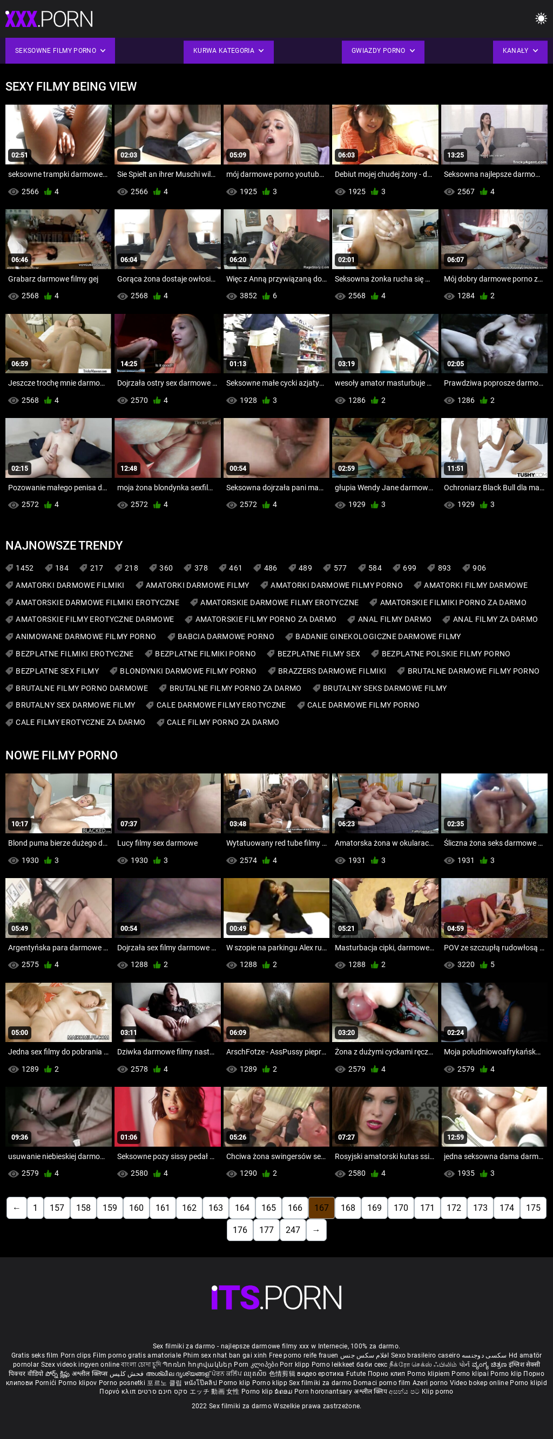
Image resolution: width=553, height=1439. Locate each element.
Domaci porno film (381, 1383)
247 (293, 1230)
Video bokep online (479, 1383)
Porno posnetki (123, 1383)
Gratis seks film (35, 1355)
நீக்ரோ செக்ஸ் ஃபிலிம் (423, 1364)
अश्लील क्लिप (371, 1391)
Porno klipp (270, 1383)
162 (189, 1208)
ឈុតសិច (256, 1374)
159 (110, 1208)
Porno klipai (470, 1374)
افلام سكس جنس (364, 1355)
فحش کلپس (128, 1374)
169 (374, 1208)
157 (57, 1208)
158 (83, 1208)
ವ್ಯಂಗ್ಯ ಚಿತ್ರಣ (490, 1364)
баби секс (372, 1364)
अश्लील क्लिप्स (91, 1374)
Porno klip (506, 1374)
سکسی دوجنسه (484, 1355)
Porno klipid (528, 1383)
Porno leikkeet (334, 1364)
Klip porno (438, 1391)
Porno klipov (78, 1383)
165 (268, 1208)
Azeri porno (431, 1383)
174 (507, 1208)
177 (266, 1230)
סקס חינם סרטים (163, 1391)
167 (321, 1208)
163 (215, 1208)
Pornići (46, 1383)
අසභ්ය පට (405, 1391)
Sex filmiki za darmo (320, 1383)
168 (348, 1208)
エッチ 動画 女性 (215, 1391)
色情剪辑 (283, 1374)
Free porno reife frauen (304, 1355)
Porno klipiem (429, 1374)
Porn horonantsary (324, 1391)
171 (427, 1208)
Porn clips (76, 1355)
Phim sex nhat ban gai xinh (225, 1355)
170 (401, 1208)
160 (136, 1208)
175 (533, 1208)
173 (480, 1208)
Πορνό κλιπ (118, 1391)
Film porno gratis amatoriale (137, 1355)
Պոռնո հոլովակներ (198, 1364)
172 (454, 1208)
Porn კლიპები (257, 1364)
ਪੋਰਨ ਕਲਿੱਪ (228, 1374)
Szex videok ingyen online (80, 1364)
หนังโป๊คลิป (201, 1383)
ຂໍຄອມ (284, 1391)
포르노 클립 (165, 1383)
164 (242, 1208)
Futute (356, 1374)
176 (240, 1230)
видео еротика (320, 1374)
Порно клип (387, 1374)
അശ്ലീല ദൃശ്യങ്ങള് (179, 1374)
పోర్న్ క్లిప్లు (58, 1374)
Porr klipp (295, 1364)
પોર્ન (464, 1364)
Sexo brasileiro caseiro (425, 1355)
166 (295, 1208)
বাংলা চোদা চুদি (140, 1364)
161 (163, 1208)
